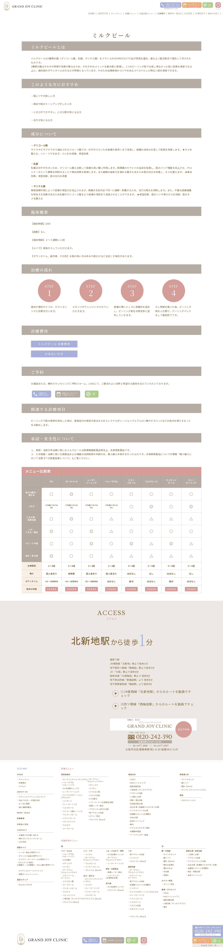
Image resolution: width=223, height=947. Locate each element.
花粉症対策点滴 (136, 802)
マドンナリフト (69, 820)
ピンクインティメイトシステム (75, 778)
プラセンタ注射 (136, 792)
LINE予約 (22, 841)
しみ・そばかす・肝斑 (115, 849)
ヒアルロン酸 (94, 791)
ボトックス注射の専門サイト (30, 855)
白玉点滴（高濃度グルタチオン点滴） (145, 806)
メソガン (92, 787)
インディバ (67, 799)
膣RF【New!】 (187, 785)
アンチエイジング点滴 (139, 809)
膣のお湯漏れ (169, 863)
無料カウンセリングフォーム (30, 837)
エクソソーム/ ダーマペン (67, 875)
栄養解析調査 (135, 830)
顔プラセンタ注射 (96, 811)
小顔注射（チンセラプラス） (141, 789)
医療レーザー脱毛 (96, 804)
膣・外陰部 (166, 849)
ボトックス (93, 784)
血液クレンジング (137, 820)
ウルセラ (66, 824)
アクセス (22, 785)
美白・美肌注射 (194, 870)
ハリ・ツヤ (87, 849)
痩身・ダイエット (169, 888)
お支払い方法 (54, 354)
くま (130, 849)
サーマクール (68, 827)
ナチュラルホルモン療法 (140, 827)
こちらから (51, 589)
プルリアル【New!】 (97, 818)
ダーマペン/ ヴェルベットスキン (95, 779)
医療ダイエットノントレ (29, 873)
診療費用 (20, 817)
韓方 (132, 823)
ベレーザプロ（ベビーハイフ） (68, 782)
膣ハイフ (185, 782)
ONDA (132, 778)
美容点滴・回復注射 (194, 849)
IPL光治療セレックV (71, 787)
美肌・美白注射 (136, 799)
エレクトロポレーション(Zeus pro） (72, 795)
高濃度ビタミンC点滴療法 (140, 813)
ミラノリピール (69, 817)
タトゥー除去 (94, 815)
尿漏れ (166, 874)
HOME (20, 773)
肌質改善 (131, 865)
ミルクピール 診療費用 (54, 344)
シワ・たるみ (66, 849)
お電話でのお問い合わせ (29, 834)
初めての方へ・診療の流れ (29, 799)
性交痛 (166, 870)
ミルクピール (68, 806)
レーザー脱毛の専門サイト (29, 851)
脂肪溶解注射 (135, 785)
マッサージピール (70, 813)
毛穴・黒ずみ (88, 874)
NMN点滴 (134, 816)
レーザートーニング (71, 791)
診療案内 (22, 782)
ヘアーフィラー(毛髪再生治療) (101, 801)
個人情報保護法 (25, 806)
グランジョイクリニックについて (32, 795)
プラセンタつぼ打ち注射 (99, 808)
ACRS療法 (93, 797)
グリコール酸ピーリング (73, 810)
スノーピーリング (70, 803)
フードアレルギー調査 (139, 834)
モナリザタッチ (187, 778)
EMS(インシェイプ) (138, 782)
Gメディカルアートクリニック (31, 869)
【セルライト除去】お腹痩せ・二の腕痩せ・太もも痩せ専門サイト (36, 862)
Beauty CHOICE (25, 883)
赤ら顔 (108, 882)
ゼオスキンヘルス (188, 799)
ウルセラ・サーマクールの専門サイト (34, 858)
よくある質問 (24, 802)
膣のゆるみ (168, 867)
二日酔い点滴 (135, 795)
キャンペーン (24, 778)
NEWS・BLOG (23, 811)
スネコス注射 (94, 794)
